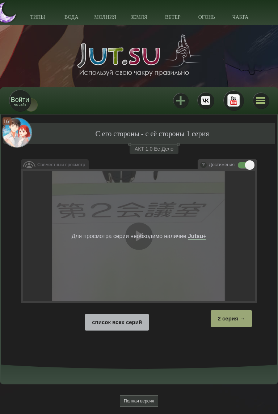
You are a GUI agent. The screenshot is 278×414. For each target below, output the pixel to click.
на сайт (20, 101)
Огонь (206, 17)
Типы (37, 17)
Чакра (240, 17)
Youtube (233, 100)
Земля (139, 17)
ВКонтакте (205, 100)
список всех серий (117, 322)
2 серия (228, 318)
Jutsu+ (180, 100)
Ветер (173, 17)
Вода (71, 17)
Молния (105, 17)
